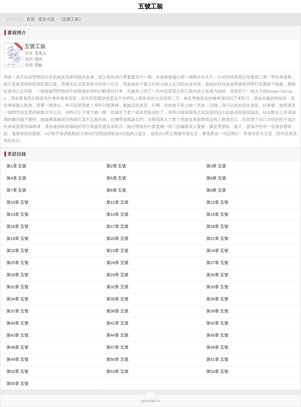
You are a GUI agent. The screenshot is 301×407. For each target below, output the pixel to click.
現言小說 (46, 19)
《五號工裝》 (70, 19)
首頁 (30, 19)
